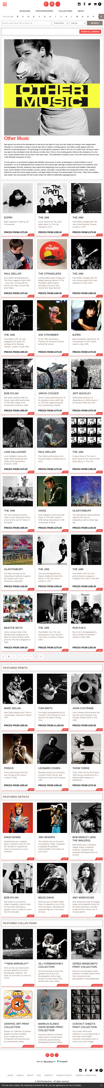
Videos (20, 1075)
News (10, 1075)
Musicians (25, 11)
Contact (48, 1075)
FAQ (39, 1075)
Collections (65, 11)
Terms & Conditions (85, 1075)
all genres (90, 32)
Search (95, 23)
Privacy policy (64, 1075)
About (81, 11)
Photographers (44, 11)
